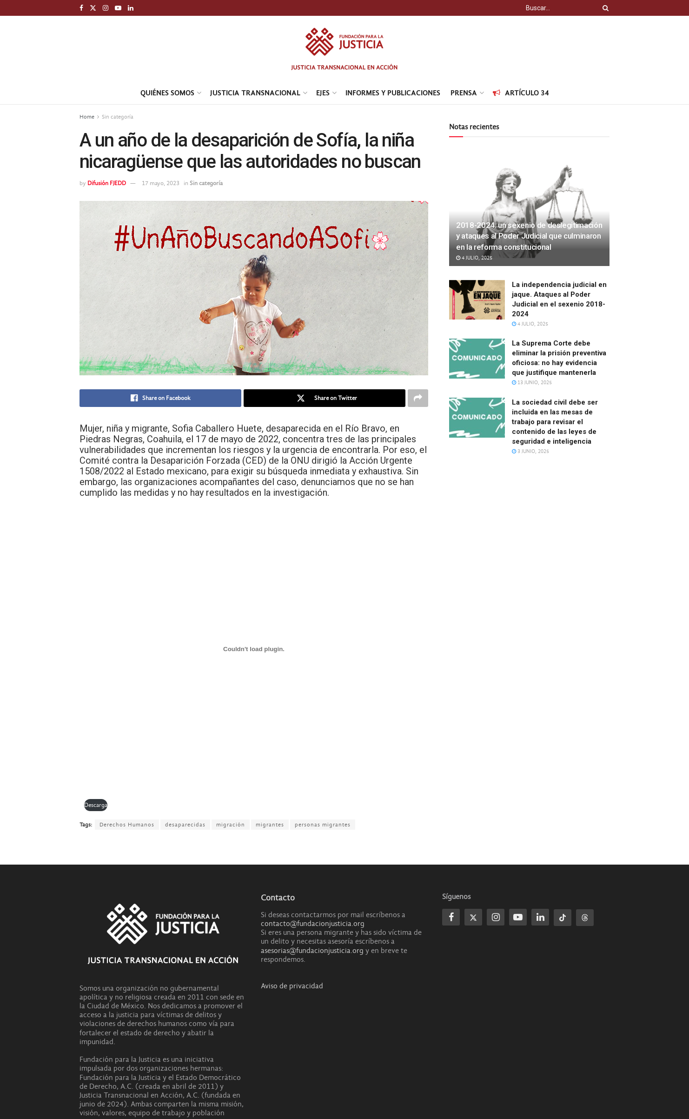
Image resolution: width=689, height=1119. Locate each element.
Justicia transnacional (255, 92)
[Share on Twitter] (324, 398)
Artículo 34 (521, 92)
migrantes (270, 824)
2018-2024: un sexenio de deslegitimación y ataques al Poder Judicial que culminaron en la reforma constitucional (529, 236)
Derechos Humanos (126, 824)
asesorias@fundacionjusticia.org (312, 950)
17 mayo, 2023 (160, 183)
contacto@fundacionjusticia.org (312, 923)
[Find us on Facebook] (451, 917)
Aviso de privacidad (292, 986)
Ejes (323, 92)
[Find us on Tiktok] (562, 917)
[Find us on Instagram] (495, 917)
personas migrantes (323, 824)
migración (230, 824)
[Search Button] (604, 8)
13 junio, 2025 (532, 383)
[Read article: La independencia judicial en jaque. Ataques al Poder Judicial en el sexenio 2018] (477, 300)
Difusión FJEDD (106, 183)
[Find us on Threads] (585, 917)
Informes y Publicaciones (392, 92)
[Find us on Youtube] (518, 917)
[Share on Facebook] (160, 398)
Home (87, 116)
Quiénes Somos (167, 92)
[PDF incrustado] (254, 649)
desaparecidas (185, 824)
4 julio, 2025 (474, 258)
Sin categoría (117, 116)
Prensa (463, 92)
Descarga (95, 804)
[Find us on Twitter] (473, 917)
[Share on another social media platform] (418, 398)
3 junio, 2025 (530, 451)
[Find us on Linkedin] (540, 917)
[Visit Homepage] (344, 49)
